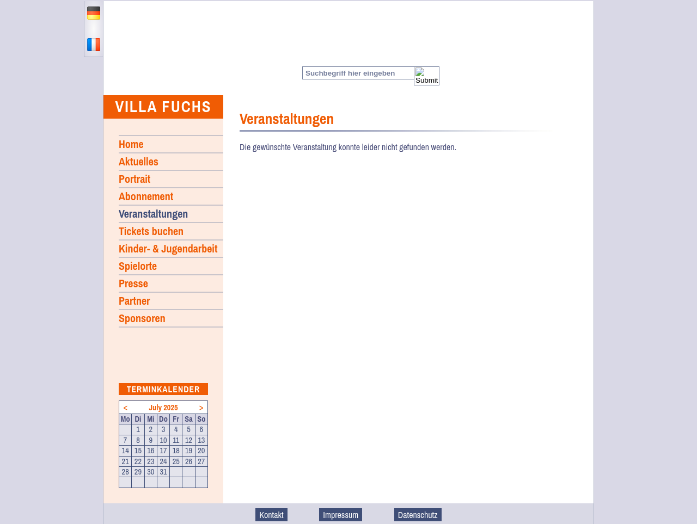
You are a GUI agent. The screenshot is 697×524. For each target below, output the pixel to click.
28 (125, 472)
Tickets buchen (151, 231)
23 (150, 461)
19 (188, 450)
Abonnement (146, 196)
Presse (133, 283)
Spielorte (138, 265)
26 (188, 461)
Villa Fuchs (163, 106)
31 (163, 472)
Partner (134, 300)
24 (163, 461)
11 (176, 440)
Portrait (134, 178)
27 (201, 461)
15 (138, 450)
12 (188, 440)
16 (150, 450)
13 (201, 440)
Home (164, 48)
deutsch (93, 13)
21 (125, 461)
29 (138, 472)
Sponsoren (142, 318)
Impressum (340, 515)
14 (125, 450)
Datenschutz (418, 515)
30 (150, 472)
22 (138, 461)
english (93, 28)
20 (201, 450)
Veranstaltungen (153, 213)
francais (93, 44)
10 (163, 440)
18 (176, 450)
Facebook (559, 72)
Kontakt (271, 515)
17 (163, 450)
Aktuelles (138, 161)
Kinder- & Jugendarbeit (168, 248)
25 (176, 461)
